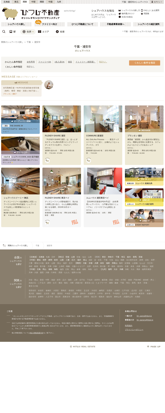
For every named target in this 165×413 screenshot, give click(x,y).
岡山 (44, 269)
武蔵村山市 (128, 297)
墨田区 (60, 293)
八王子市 (49, 297)
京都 (90, 263)
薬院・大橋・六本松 (48, 272)
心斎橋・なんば (138, 263)
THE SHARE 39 (12, 126)
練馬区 (102, 290)
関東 (25, 2)
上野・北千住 (79, 280)
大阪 (85, 263)
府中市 (107, 293)
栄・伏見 (98, 260)
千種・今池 (108, 260)
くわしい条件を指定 (144, 63)
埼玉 (123, 257)
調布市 (83, 293)
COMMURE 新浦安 (94, 136)
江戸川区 (125, 290)
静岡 (50, 260)
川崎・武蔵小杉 (76, 283)
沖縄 (121, 269)
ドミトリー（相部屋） (85, 62)
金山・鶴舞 (119, 260)
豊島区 (63, 290)
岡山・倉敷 (75, 269)
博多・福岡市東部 (143, 269)
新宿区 (71, 290)
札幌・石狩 (50, 257)
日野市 (86, 297)
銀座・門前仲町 (134, 280)
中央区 (67, 293)
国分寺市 (32, 297)
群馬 (135, 257)
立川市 (124, 293)
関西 (42, 2)
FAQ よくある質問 (150, 10)
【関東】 (97, 257)
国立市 (58, 297)
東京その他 (33, 286)
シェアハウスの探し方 (129, 10)
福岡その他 (76, 272)
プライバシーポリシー (134, 330)
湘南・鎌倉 (113, 283)
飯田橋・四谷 (107, 280)
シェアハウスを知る (102, 10)
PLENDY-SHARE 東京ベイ (57, 198)
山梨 (62, 260)
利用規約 (128, 326)
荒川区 (31, 293)
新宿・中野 (44, 280)
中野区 (79, 290)
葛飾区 (39, 293)
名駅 (90, 260)
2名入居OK (59, 62)
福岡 (110, 269)
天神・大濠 (33, 272)
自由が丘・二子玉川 (37, 283)
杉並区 (41, 290)
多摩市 (41, 297)
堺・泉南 (111, 266)
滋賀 (108, 263)
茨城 (140, 257)
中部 (33, 2)
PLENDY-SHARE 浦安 (55, 136)
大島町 (137, 297)
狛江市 (94, 297)
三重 (67, 260)
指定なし (103, 62)
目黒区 (109, 290)
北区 (141, 290)
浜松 (147, 260)
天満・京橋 (52, 266)
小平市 (100, 293)
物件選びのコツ (126, 13)
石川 (73, 260)
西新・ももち (64, 272)
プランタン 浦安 (134, 136)
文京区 (46, 293)
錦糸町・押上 (148, 280)
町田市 (141, 293)
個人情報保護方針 (36, 333)
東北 (16, 2)
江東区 (147, 290)
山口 (62, 269)
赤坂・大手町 (120, 280)
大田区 (56, 290)
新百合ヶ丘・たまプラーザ (96, 283)
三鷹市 (75, 293)
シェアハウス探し (16, 24)
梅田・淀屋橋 (124, 263)
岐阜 (56, 260)
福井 (79, 260)
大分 (115, 269)
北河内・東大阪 (99, 266)
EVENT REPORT (137, 225)
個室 (70, 62)
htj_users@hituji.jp (144, 316)
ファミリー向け (49, 24)
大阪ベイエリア (78, 266)
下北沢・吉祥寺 (93, 280)
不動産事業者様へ (115, 24)
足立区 (86, 290)
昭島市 (101, 297)
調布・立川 (51, 283)
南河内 (120, 266)
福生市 (109, 297)
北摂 (89, 266)
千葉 (29, 42)
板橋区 (48, 290)
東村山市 (117, 297)
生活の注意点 (125, 17)
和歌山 (114, 263)
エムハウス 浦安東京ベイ (97, 198)
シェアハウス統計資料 (148, 24)
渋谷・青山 (33, 280)
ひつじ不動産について (82, 24)
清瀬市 (149, 293)
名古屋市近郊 (131, 260)
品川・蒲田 (67, 280)
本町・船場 (33, 266)
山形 (73, 257)
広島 (39, 269)
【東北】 (61, 257)
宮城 (67, 257)
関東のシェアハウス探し (12, 42)
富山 (85, 260)
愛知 (39, 260)
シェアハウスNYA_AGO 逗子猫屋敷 (21, 157)
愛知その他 (39, 263)
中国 (50, 2)
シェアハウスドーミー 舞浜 (16, 198)
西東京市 (66, 297)
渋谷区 (94, 290)
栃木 (129, 257)
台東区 (117, 290)
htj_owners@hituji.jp (145, 320)
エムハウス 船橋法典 (139, 183)
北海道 (7, 2)
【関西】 (78, 263)
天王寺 (150, 263)
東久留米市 (76, 297)
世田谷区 (32, 290)
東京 (104, 257)
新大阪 (42, 266)
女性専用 (31, 62)
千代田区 (116, 293)
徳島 (50, 269)
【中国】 (32, 269)
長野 (44, 260)
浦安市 (37, 42)
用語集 (145, 13)
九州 (59, 2)
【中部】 (32, 260)
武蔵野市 (91, 293)
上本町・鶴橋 (64, 266)
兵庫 (96, 263)
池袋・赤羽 (55, 280)
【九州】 (103, 269)
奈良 (102, 263)
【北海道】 (33, 257)
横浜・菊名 (63, 283)
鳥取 (56, 269)
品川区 (134, 290)
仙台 (84, 257)
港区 (53, 293)
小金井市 (133, 293)
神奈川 (110, 257)
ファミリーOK (44, 62)
